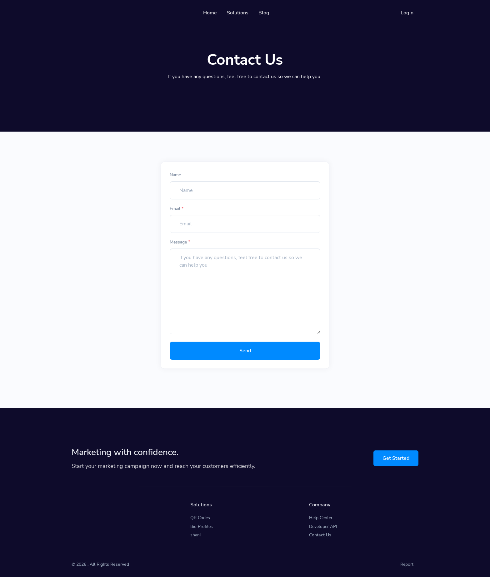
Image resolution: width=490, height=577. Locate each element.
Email (176, 209)
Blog (263, 12)
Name (175, 175)
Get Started (395, 458)
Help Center (320, 518)
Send (245, 350)
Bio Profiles (201, 526)
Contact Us (320, 535)
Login (407, 12)
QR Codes (200, 518)
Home (210, 12)
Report (406, 564)
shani (195, 535)
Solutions (237, 12)
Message (180, 242)
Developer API (323, 526)
